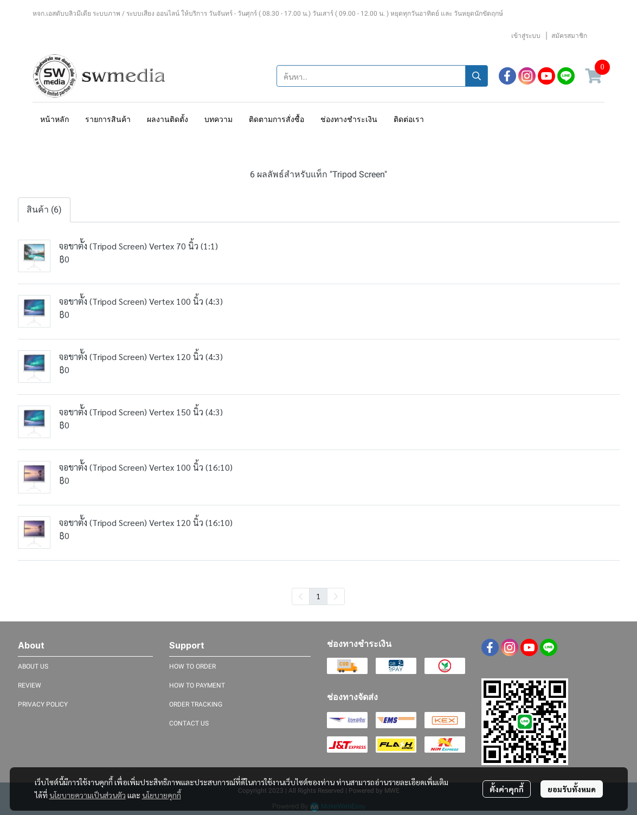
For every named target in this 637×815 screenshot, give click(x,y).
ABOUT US (33, 666)
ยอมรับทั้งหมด (572, 789)
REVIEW (29, 685)
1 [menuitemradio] (318, 596)
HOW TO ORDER (192, 666)
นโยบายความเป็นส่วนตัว (87, 795)
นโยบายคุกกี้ (161, 795)
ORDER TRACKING (195, 704)
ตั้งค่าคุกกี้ (507, 789)
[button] (382, 75)
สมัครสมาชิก (569, 36)
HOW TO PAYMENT (197, 685)
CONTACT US (189, 723)
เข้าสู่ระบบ (526, 36)
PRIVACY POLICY (43, 704)
